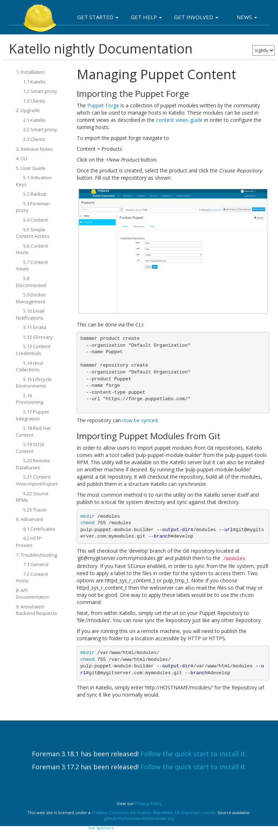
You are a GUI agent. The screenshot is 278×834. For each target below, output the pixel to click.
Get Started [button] (97, 17)
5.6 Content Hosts (32, 249)
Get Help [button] (146, 17)
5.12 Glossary (38, 337)
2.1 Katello (34, 120)
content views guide (179, 119)
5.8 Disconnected (31, 281)
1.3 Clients (34, 101)
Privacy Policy (148, 803)
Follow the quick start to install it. (193, 753)
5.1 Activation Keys (34, 181)
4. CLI (21, 158)
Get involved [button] (196, 17)
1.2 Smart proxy (40, 91)
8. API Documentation (33, 593)
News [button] (247, 17)
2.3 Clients (34, 139)
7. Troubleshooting (36, 555)
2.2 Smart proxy (40, 129)
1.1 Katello (34, 81)
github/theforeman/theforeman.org (139, 818)
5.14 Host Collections (29, 366)
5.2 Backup (35, 194)
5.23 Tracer (35, 509)
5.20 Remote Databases (33, 464)
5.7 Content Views (32, 265)
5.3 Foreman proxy (33, 207)
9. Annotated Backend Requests (36, 610)
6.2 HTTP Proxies (29, 541)
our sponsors (101, 827)
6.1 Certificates (39, 529)
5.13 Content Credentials (33, 349)
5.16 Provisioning (29, 399)
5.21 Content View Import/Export (37, 480)
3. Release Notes (34, 149)
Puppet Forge (103, 105)
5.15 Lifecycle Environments (34, 382)
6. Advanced (29, 519)
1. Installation (30, 72)
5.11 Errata (34, 327)
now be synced (139, 420)
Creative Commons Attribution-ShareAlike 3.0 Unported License (153, 812)
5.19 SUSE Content (30, 447)
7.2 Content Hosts (32, 577)
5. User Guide (31, 168)
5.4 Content (35, 220)
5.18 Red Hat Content (33, 431)
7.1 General (36, 564)
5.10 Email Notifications (30, 314)
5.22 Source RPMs (32, 497)
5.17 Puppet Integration (32, 415)
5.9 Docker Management (31, 298)
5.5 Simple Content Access (33, 233)
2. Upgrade (28, 110)
